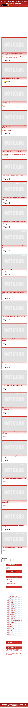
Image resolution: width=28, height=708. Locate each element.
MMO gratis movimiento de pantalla (14, 612)
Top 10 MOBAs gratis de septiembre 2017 (12, 456)
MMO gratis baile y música (12, 604)
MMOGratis (6, 57)
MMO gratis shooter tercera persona (14, 620)
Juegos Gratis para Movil (12, 596)
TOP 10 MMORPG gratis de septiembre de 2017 (13, 316)
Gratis (12, 105)
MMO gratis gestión (11, 610)
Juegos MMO (11, 1)
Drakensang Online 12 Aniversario (10, 78)
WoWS (23, 154)
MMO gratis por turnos (11, 616)
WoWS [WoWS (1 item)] (10, 654)
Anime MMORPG (12, 56)
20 (20, 560)
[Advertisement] (14, 21)
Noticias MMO (18, 1)
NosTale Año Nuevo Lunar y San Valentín (12, 53)
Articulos (17, 87)
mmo (7, 704)
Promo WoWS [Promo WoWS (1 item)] (15, 653)
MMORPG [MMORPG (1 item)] (7, 653)
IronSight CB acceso (7, 102)
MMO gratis (9, 594)
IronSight (20, 105)
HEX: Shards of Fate (11, 583)
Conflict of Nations (7, 130)
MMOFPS (9, 624)
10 (16, 560)
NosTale (15, 57)
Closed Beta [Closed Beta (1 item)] (19, 649)
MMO (23, 56)
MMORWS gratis (10, 634)
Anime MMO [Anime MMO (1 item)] (8, 649)
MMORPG (11, 57)
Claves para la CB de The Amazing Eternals (13, 525)
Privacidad (3, 704)
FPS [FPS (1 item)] (13, 650)
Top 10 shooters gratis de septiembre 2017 (12, 385)
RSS (11, 5)
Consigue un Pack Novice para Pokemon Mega (13, 269)
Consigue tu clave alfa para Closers (11, 362)
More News (14, 573)
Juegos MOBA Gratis (11, 598)
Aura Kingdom (9, 579)
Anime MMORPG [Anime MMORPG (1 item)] (13, 649)
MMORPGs (9, 630)
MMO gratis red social (11, 618)
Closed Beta (6, 105)
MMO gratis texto (10, 622)
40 (24, 560)
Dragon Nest (9, 581)
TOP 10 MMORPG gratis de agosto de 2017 (12, 547)
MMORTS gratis (10, 632)
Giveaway (6, 154)
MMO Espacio (9, 592)
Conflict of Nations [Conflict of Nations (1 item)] (9, 650)
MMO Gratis (3, 1)
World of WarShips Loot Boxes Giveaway (12, 151)
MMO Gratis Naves (10, 636)
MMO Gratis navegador (12, 614)
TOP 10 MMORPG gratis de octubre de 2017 (13, 175)
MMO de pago (9, 590)
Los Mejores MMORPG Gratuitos (13, 3)
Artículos (24, 1)
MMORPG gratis (10, 628)
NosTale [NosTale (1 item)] (11, 653)
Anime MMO (6, 56)
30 (22, 560)
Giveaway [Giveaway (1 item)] (20, 650)
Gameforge (19, 56)
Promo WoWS (11, 154)
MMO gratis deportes (11, 608)
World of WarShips (18, 154)
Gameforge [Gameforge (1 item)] (16, 650)
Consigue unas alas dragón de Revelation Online (14, 478)
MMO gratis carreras (11, 606)
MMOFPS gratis (10, 626)
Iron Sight (16, 105)
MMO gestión (10, 602)
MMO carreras (10, 600)
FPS (10, 105)
